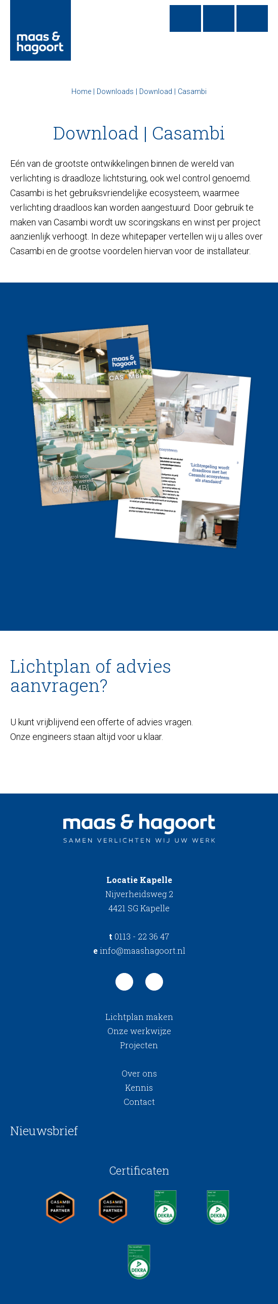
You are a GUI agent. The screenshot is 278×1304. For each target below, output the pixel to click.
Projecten (139, 1045)
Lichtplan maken (139, 1016)
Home (81, 91)
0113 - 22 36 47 (139, 936)
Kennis (139, 1087)
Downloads (115, 91)
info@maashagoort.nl (139, 950)
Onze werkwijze (139, 1031)
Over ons (139, 1073)
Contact (139, 1101)
